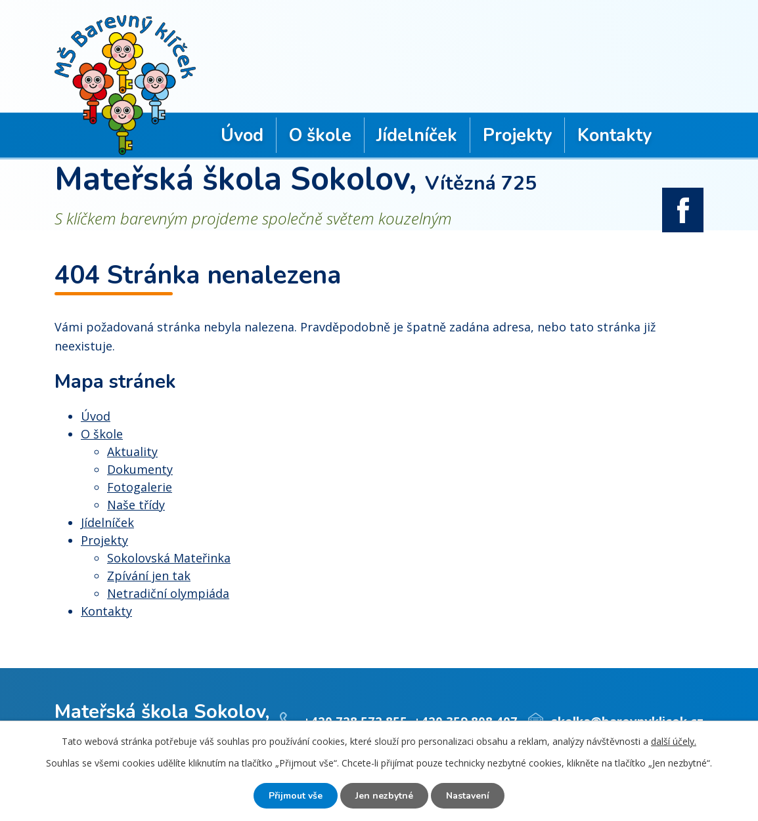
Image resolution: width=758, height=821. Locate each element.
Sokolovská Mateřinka (169, 558)
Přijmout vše (296, 795)
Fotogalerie (139, 487)
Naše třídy (136, 505)
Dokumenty (140, 469)
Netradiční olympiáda (168, 593)
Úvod (242, 135)
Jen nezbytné (384, 795)
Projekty (517, 135)
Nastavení (467, 795)
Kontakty (614, 135)
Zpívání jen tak (148, 575)
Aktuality (132, 451)
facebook (682, 210)
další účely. (673, 741)
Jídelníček (416, 135)
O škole (320, 135)
